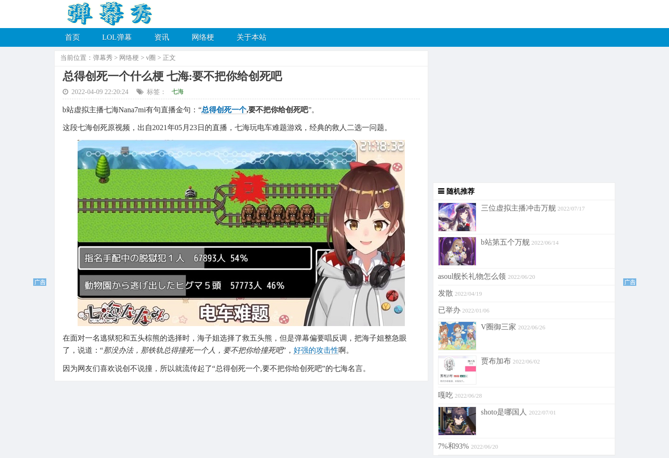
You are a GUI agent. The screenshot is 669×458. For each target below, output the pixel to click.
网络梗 (203, 37)
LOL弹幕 (117, 37)
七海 (178, 91)
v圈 (151, 57)
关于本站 (251, 37)
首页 (72, 37)
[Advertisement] (521, 116)
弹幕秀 (103, 57)
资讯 (161, 37)
